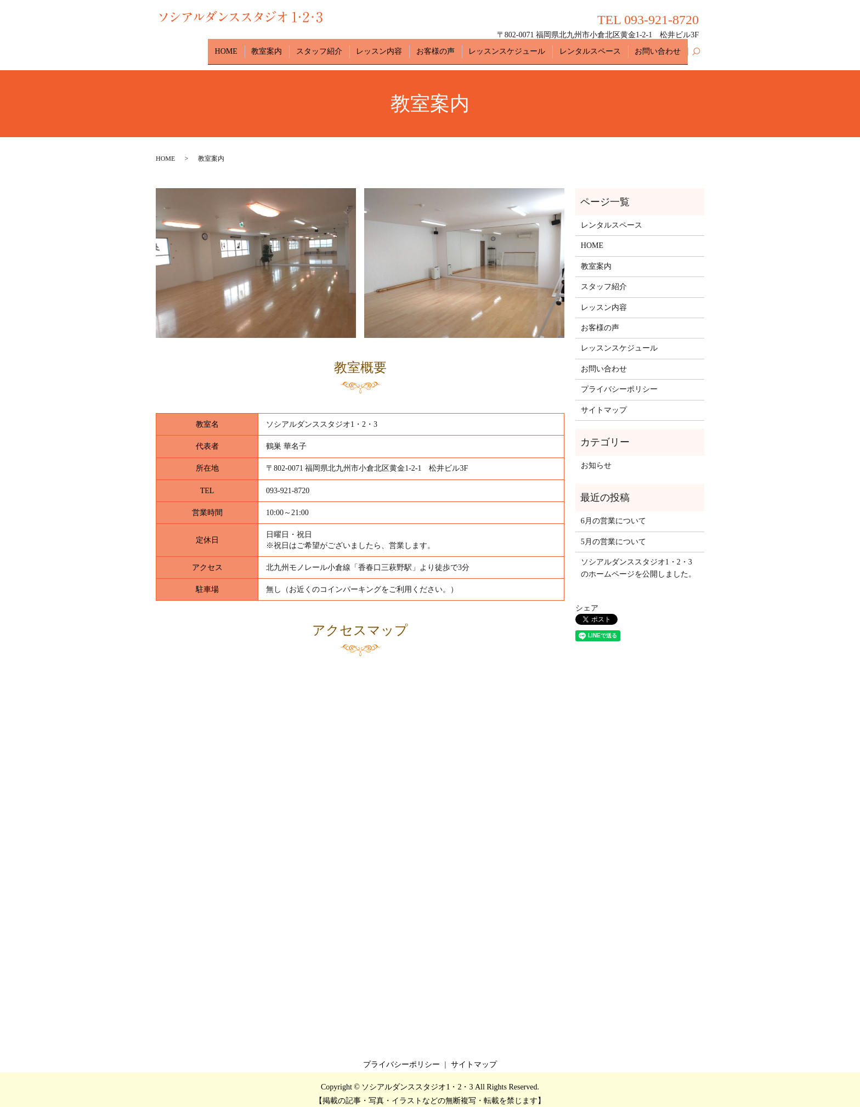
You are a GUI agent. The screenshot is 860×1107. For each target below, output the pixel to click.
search (696, 47)
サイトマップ (604, 401)
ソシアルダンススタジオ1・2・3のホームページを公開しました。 (638, 560)
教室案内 (297, 47)
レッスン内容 (400, 47)
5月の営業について (613, 533)
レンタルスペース (597, 47)
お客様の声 (452, 47)
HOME (262, 47)
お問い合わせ (660, 47)
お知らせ (596, 457)
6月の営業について (613, 513)
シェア (586, 600)
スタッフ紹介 (345, 47)
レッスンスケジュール (518, 47)
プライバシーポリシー (619, 381)
